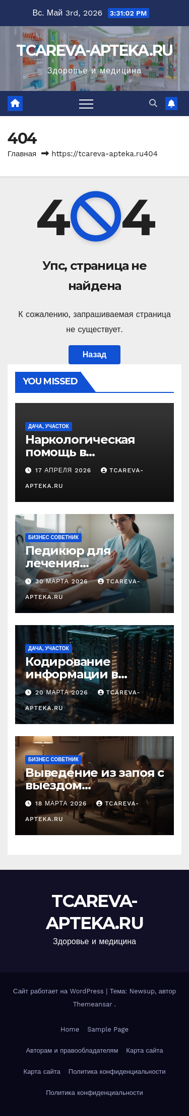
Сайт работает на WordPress (59, 991)
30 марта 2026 (63, 581)
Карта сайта (144, 1050)
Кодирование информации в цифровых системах (88, 674)
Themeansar (92, 1004)
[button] (153, 103)
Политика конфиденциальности (117, 1071)
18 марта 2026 (62, 803)
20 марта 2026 (63, 692)
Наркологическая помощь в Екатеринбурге (80, 452)
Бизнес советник (53, 537)
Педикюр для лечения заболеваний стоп (81, 563)
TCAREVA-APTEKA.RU (94, 50)
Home (69, 1029)
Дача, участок (48, 426)
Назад (94, 354)
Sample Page (108, 1029)
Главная (22, 153)
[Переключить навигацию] (86, 103)
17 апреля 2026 (64, 470)
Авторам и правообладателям (72, 1050)
